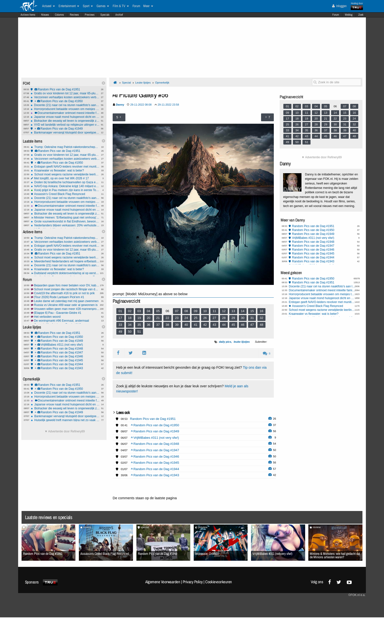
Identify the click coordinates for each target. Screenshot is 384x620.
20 (148, 318)
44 (224, 325)
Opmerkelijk (162, 82)
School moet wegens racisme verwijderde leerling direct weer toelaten (65, 174)
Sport (88, 6)
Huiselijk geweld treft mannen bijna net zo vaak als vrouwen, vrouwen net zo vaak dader (65, 420)
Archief (119, 15)
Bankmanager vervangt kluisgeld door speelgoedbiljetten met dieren (65, 132)
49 (120, 331)
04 (148, 311)
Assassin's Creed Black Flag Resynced (65, 194)
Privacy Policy (193, 581)
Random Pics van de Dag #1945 (65, 360)
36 (148, 325)
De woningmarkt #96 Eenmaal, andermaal (65, 320)
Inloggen (339, 6)
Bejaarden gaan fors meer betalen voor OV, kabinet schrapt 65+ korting (65, 285)
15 (252, 311)
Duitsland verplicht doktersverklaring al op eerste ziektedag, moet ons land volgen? (65, 273)
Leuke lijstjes (143, 82)
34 (130, 325)
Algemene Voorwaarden (162, 581)
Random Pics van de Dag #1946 (65, 356)
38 (167, 325)
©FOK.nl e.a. (356, 595)
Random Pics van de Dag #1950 (65, 101)
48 (261, 325)
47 (252, 325)
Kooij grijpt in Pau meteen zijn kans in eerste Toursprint (65, 190)
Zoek (360, 15)
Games (102, 6)
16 (261, 311)
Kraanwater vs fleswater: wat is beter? (65, 170)
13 (233, 311)
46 (242, 325)
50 (130, 331)
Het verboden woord (65, 316)
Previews (90, 15)
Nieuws (45, 15)
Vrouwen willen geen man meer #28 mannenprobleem (65, 308)
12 (224, 311)
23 (177, 318)
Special (126, 82)
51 (139, 331)
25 (195, 318)
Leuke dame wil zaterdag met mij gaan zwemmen (65, 301)
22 (167, 318)
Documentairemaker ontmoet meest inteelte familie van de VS (65, 112)
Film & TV (121, 6)
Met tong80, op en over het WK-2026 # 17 (65, 178)
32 (261, 318)
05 (158, 311)
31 (252, 318)
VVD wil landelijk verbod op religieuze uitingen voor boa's (65, 124)
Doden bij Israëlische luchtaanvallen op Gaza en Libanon (65, 182)
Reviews (74, 15)
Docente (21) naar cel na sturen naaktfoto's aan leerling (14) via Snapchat (65, 105)
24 (186, 318)
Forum (335, 15)
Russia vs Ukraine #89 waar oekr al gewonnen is (65, 305)
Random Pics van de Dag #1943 (65, 368)
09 (195, 311)
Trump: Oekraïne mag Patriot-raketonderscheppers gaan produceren (65, 147)
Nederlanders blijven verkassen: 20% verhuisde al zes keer (65, 225)
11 (214, 311)
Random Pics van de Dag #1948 (65, 348)
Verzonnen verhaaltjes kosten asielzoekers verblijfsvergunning (65, 97)
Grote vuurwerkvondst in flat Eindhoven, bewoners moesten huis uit (65, 221)
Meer (148, 6)
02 (130, 311)
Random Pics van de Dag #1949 (65, 128)
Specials (104, 15)
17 (120, 318)
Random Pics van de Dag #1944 (65, 364)
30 (242, 318)
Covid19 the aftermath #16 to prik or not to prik (65, 293)
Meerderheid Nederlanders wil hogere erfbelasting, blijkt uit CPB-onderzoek (65, 261)
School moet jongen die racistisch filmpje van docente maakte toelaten (65, 289)
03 (139, 311)
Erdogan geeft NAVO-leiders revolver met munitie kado (65, 166)
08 (186, 311)
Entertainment (69, 6)
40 (186, 325)
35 (139, 325)
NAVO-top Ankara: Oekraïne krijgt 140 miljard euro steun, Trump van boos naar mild (65, 186)
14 (242, 311)
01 (120, 311)
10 (205, 311)
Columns (59, 15)
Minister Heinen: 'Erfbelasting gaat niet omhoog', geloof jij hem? (65, 217)
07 (177, 311)
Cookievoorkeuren (218, 581)
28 (224, 318)
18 (130, 318)
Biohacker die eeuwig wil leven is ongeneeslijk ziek (65, 120)
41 (195, 325)
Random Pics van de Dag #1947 (65, 352)
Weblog (348, 15)
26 (205, 318)
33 (120, 325)
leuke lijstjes (242, 341)
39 (177, 325)
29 (233, 318)
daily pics (225, 341)
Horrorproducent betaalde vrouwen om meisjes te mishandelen (65, 109)
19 (139, 318)
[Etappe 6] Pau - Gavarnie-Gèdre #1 (65, 312)
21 (158, 318)
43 (214, 325)
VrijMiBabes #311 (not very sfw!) (65, 344)
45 (233, 325)
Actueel (48, 6)
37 (158, 325)
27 (214, 318)
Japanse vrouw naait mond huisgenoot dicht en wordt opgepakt (65, 116)
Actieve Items (28, 15)
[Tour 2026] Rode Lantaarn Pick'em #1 (65, 297)
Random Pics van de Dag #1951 (65, 89)
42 (205, 325)
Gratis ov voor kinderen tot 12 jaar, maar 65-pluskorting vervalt (65, 93)
